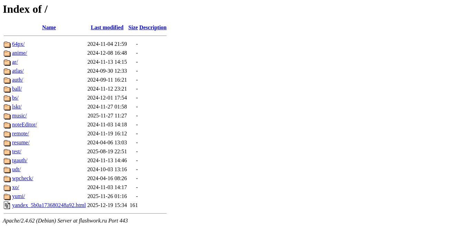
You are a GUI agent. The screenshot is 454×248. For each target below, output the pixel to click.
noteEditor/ (24, 124)
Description (152, 27)
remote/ (20, 133)
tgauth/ (19, 160)
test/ (16, 151)
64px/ (18, 44)
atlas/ (18, 71)
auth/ (17, 80)
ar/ (15, 62)
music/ (19, 115)
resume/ (21, 142)
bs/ (15, 98)
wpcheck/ (22, 178)
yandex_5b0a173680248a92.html (49, 205)
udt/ (16, 169)
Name (49, 27)
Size (133, 27)
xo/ (15, 187)
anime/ (19, 53)
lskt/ (17, 107)
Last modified (107, 27)
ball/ (17, 89)
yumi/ (18, 196)
